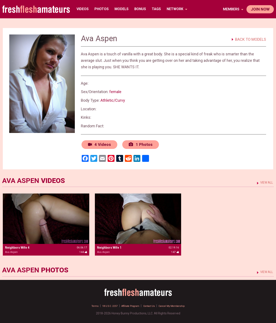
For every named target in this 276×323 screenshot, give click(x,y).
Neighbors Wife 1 (109, 246)
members (233, 9)
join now (260, 9)
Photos (102, 9)
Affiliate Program (128, 304)
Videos (83, 9)
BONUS (141, 9)
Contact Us (151, 304)
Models (122, 9)
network (178, 9)
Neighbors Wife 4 (17, 246)
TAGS (157, 9)
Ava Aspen (11, 251)
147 (175, 251)
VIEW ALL (265, 181)
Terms (85, 304)
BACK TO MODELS (250, 39)
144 (83, 251)
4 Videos (98, 144)
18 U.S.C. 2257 (103, 304)
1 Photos (138, 144)
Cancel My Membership (179, 304)
